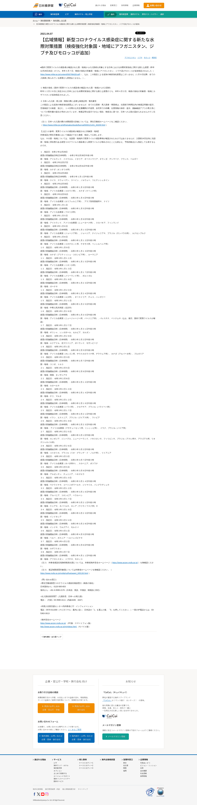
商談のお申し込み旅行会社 (82, 708)
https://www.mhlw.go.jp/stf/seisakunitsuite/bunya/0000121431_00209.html (74, 125)
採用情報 (124, 5)
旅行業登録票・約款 (52, 789)
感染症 (154, 58)
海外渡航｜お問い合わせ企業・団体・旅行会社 (52, 738)
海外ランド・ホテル (61, 765)
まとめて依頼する (60, 773)
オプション (58, 771)
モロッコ (147, 58)
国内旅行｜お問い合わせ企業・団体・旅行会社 (82, 738)
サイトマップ (83, 789)
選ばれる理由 (100, 5)
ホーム (35, 20)
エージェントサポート (62, 776)
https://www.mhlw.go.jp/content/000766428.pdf (60, 74)
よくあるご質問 (74, 729)
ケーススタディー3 (86, 768)
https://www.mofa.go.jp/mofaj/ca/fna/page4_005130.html (64, 573)
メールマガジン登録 (116, 736)
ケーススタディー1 (86, 763)
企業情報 (136, 5)
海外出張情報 (38, 789)
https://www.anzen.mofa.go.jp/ (125, 563)
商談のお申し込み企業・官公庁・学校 (51, 708)
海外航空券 (58, 768)
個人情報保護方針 (69, 789)
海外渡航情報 (45, 20)
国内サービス (58, 781)
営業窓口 (113, 5)
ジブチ (139, 58)
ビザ (55, 763)
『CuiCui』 (107, 700)
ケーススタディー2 (86, 765)
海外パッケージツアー (62, 779)
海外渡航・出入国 (59, 20)
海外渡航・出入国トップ (52, 637)
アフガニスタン (130, 58)
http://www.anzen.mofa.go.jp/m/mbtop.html (58, 627)
